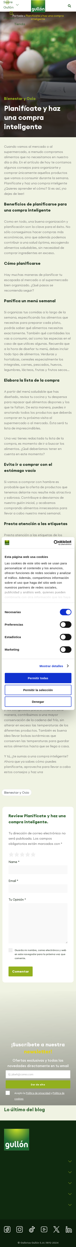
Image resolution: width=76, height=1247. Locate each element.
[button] (69, 6)
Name (14, 862)
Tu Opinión (17, 899)
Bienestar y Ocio (20, 98)
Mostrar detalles (51, 666)
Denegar (38, 701)
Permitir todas (38, 678)
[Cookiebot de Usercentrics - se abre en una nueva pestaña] (54, 542)
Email (13, 881)
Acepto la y (39, 1096)
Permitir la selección (38, 690)
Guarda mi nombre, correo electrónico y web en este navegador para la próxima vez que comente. (40, 954)
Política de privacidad (38, 1093)
